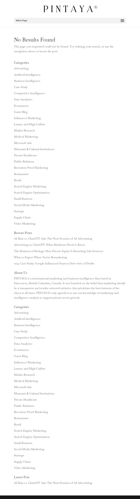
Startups (19, 211)
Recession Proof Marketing (31, 168)
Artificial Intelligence (27, 75)
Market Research (24, 130)
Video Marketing (24, 223)
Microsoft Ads (23, 143)
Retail (17, 180)
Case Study (21, 87)
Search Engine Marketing (30, 186)
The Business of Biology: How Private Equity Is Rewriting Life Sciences (58, 251)
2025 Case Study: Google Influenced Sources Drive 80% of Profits (54, 263)
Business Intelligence (27, 81)
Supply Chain (22, 217)
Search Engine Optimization (32, 192)
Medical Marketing (26, 136)
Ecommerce (21, 106)
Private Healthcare (25, 155)
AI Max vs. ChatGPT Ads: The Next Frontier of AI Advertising (53, 238)
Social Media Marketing (29, 205)
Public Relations (24, 161)
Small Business (23, 199)
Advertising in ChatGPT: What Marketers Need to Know (49, 245)
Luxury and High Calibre (29, 124)
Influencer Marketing (27, 118)
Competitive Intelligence (29, 93)
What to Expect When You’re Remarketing (40, 257)
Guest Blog (21, 112)
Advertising (21, 68)
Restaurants (21, 174)
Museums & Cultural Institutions (34, 149)
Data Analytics (23, 99)
